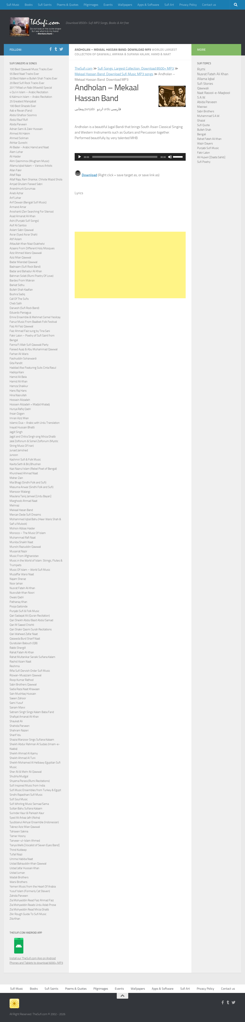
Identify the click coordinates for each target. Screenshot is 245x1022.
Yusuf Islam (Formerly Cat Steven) (30, 891)
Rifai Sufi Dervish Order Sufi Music (30, 670)
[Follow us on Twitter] (61, 49)
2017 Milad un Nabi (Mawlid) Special (31, 87)
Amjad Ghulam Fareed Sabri (26, 184)
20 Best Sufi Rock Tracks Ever (27, 83)
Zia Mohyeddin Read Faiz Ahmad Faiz (32, 900)
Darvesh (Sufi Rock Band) (24, 308)
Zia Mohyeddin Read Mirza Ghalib (29, 909)
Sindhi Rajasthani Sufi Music (26, 794)
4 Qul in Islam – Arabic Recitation (29, 92)
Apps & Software (148, 5)
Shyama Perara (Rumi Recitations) (30, 781)
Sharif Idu (15, 735)
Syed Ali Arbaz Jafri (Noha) (25, 817)
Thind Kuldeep (18, 850)
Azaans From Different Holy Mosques (32, 248)
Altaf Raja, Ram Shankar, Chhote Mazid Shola (36, 179)
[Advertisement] (130, 265)
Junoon (14, 455)
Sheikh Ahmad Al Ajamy (24, 753)
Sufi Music (13, 5)
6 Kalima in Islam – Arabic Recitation (31, 97)
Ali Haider (15, 156)
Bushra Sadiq (17, 294)
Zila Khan (15, 918)
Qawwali (203, 88)
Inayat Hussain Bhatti (22, 427)
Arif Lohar (15, 198)
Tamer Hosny (18, 836)
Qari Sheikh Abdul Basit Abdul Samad (31, 620)
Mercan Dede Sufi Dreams (25, 514)
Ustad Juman (17, 872)
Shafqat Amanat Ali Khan (24, 716)
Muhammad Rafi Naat (23, 537)
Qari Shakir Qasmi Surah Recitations (31, 629)
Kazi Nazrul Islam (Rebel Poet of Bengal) (33, 468)
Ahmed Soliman (19, 138)
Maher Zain (16, 478)
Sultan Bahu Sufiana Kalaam (26, 808)
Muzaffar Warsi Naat (22, 574)
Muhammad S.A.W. (208, 116)
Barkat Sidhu (17, 285)
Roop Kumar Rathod (21, 680)
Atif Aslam (16, 239)
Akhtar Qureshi (18, 142)
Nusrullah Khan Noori (22, 592)
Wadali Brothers (19, 877)
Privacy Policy (188, 5)
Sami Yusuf (16, 703)
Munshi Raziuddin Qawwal (25, 546)
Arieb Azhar (16, 193)
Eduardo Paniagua (20, 312)
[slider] (125, 157)
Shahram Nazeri (19, 730)
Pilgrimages (91, 5)
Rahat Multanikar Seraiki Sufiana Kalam (32, 657)
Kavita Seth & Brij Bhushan (25, 464)
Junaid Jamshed (19, 450)
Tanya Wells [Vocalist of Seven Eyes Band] (35, 845)
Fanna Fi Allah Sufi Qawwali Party (29, 344)
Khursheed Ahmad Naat (24, 473)
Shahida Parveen (19, 726)
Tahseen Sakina (19, 831)
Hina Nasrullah (18, 395)
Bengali (201, 134)
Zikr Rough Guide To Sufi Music (28, 914)
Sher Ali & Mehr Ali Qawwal (26, 771)
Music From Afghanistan (24, 556)
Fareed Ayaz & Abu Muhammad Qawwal (33, 349)
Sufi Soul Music (19, 799)
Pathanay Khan (18, 602)
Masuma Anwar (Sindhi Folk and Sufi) (31, 487)
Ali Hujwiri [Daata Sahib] (211, 157)
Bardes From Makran (22, 280)
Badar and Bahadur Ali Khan (26, 271)
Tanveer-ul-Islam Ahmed (25, 840)
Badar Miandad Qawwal (23, 262)
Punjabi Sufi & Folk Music (24, 611)
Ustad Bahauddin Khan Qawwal (28, 863)
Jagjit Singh (16, 432)
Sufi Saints (44, 5)
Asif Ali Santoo (18, 225)
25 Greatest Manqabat (23, 101)
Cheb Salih (16, 303)
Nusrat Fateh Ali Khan (22, 588)
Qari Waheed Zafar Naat (24, 634)
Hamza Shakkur (19, 386)
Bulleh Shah (204, 129)
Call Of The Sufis (19, 299)
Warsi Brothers (18, 882)
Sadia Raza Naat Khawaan (25, 689)
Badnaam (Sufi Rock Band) (25, 266)
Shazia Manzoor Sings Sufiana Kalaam (32, 739)
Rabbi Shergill (18, 648)
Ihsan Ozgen (17, 413)
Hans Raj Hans (18, 390)
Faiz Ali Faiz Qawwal (21, 326)
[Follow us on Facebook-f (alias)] (50, 49)
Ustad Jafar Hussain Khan (24, 868)
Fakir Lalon (203, 152)
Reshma (15, 666)
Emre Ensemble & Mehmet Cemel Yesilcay (35, 317)
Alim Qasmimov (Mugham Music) (29, 161)
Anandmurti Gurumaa (22, 188)
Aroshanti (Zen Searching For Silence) (32, 211)
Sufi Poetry (203, 162)
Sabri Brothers (205, 111)
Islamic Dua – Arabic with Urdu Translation (35, 423)
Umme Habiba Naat (21, 859)
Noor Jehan (16, 583)
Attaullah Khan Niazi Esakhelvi (27, 243)
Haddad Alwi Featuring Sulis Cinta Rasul (33, 367)
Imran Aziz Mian (19, 418)
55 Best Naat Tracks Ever (24, 74)
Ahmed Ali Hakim (20, 133)
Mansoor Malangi (20, 491)
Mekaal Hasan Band (21, 510)
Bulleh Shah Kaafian (21, 289)
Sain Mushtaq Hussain (23, 693)
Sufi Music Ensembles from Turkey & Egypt (35, 790)
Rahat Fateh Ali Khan (22, 652)
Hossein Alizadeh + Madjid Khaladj (30, 404)
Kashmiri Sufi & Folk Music (25, 459)
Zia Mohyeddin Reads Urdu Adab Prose (33, 905)
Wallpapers (125, 5)
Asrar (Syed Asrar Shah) (23, 234)
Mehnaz (14, 505)
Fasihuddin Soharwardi (23, 358)
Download (89, 175)
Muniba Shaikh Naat (21, 542)
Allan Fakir (16, 170)
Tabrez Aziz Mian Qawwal (25, 827)
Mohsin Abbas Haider (22, 528)
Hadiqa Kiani (17, 372)
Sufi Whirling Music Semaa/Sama (29, 804)
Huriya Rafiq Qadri (20, 409)
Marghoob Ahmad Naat (23, 501)
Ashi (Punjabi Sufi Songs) (24, 220)
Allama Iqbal (206, 79)
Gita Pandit (16, 363)
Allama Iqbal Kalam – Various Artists (31, 165)
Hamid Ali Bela (18, 377)
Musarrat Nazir (18, 551)
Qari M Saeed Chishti (22, 625)
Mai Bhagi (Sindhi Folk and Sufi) (28, 482)
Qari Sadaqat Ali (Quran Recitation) (30, 615)
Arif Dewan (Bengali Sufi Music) (28, 202)
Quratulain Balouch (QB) (24, 643)
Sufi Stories (205, 84)
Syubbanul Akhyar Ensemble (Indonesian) (34, 822)
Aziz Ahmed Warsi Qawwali (26, 253)
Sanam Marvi (17, 707)
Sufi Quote (203, 125)
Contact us (209, 5)
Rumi (201, 69)
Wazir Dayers (205, 143)
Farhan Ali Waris (19, 354)
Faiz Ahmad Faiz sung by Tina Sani (30, 331)
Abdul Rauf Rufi (19, 119)
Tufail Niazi (16, 854)
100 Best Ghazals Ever (23, 106)
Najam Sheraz (18, 579)
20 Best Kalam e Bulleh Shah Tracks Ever (33, 78)
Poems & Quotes (67, 5)
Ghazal (201, 120)
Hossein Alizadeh (20, 400)
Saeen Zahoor (18, 698)
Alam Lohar (16, 152)
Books (29, 5)
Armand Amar (18, 207)
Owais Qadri (17, 597)
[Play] (80, 157)
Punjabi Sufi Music (208, 148)
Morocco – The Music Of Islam (28, 533)
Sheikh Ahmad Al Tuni (22, 758)
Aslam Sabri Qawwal (21, 230)
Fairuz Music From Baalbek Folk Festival (33, 322)
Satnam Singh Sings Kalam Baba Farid (32, 712)
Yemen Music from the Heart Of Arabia (33, 886)
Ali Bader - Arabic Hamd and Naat (29, 147)
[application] (130, 157)
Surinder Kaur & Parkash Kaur (27, 813)
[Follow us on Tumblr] (56, 49)
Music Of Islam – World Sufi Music (30, 569)
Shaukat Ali (16, 721)
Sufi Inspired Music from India (27, 785)
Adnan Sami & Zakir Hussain (26, 129)
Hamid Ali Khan (18, 381)
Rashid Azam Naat (20, 661)
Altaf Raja (15, 175)
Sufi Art (169, 5)
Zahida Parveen (19, 895)
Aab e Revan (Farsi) (21, 110)
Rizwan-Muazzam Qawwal (26, 675)
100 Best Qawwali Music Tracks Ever (31, 69)
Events (108, 5)
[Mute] (170, 157)
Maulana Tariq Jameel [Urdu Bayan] (30, 496)
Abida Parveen (18, 124)
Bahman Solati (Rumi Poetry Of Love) (31, 276)
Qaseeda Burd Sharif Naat (25, 638)
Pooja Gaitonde (19, 606)
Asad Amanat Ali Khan (22, 216)
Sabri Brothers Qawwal (23, 684)
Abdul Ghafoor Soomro (23, 115)
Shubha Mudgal (19, 776)
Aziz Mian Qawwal (20, 257)
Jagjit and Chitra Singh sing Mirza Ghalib (33, 436)
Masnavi (202, 106)
